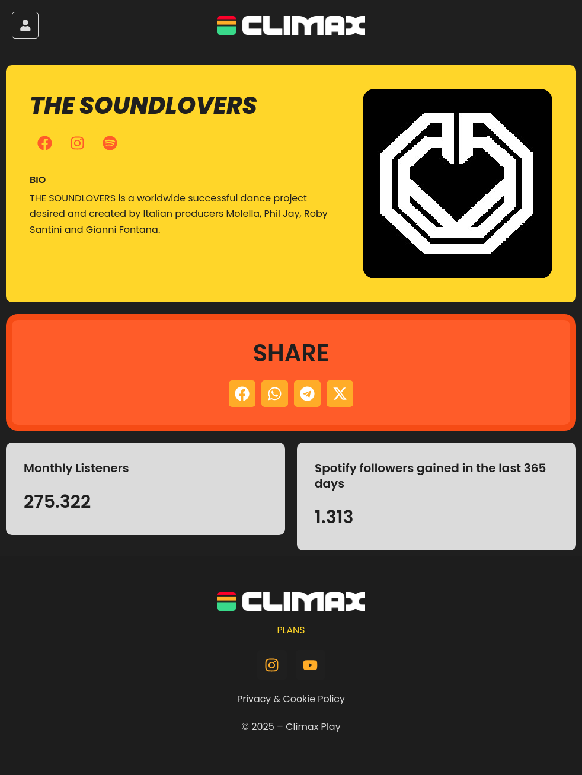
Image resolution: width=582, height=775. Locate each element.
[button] (242, 393)
